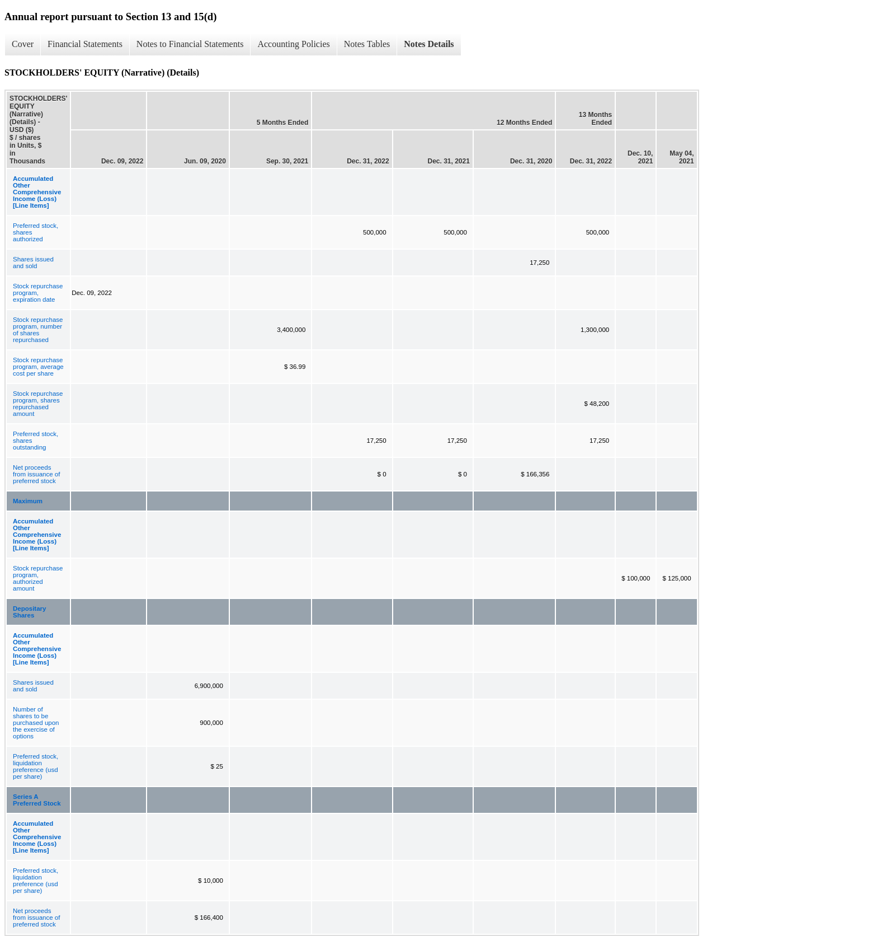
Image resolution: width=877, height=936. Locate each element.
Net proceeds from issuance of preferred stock (36, 474)
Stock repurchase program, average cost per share (38, 367)
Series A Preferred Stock (37, 800)
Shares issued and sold (33, 262)
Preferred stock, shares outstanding (35, 440)
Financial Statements (85, 44)
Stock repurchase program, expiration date (38, 293)
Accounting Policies (293, 44)
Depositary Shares (29, 612)
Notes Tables (367, 44)
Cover (23, 44)
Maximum (28, 501)
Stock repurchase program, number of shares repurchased (38, 329)
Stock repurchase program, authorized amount (38, 578)
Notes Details (429, 44)
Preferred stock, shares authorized (35, 232)
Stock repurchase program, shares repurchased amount (38, 403)
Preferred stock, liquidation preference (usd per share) (35, 766)
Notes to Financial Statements (190, 44)
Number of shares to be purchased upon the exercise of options (36, 723)
